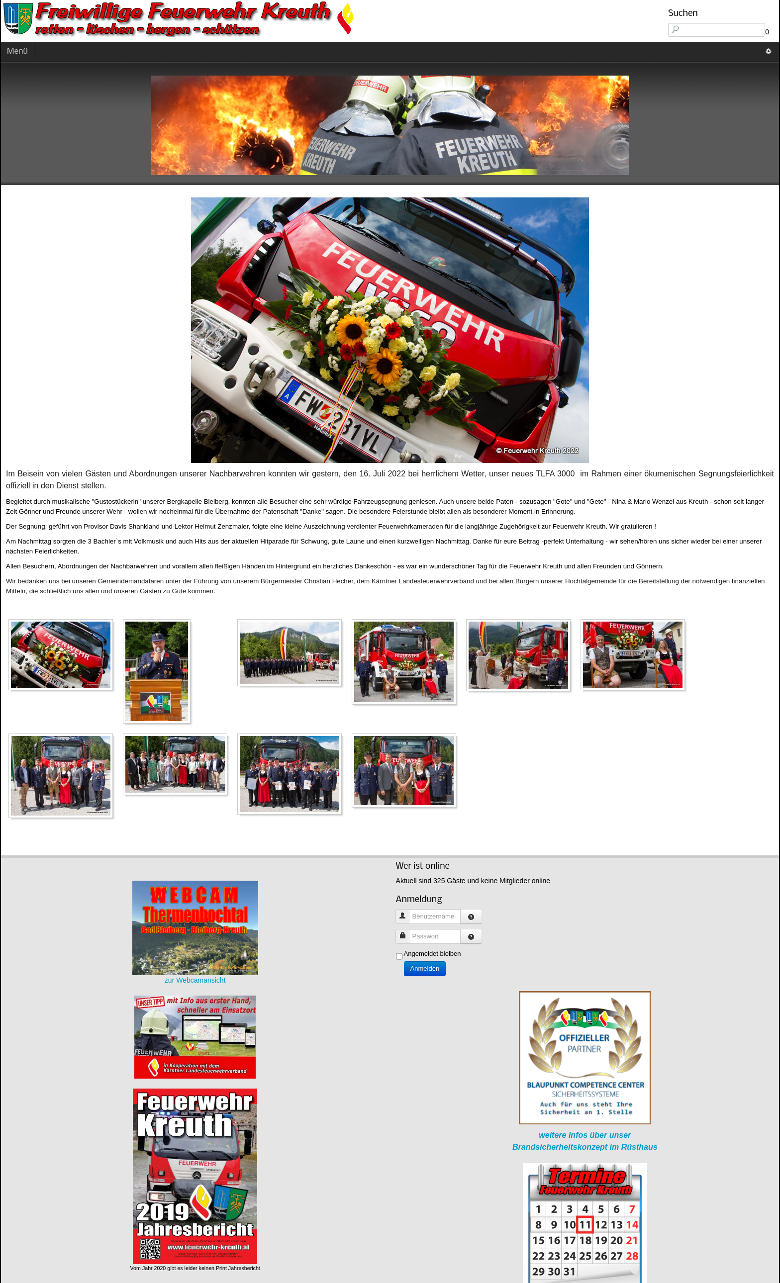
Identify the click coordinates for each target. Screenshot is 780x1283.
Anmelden (425, 968)
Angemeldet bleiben (432, 953)
